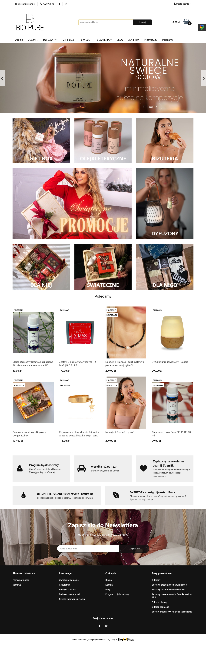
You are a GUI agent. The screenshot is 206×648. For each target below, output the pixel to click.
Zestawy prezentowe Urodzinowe (168, 589)
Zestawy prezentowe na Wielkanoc (169, 585)
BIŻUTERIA (104, 39)
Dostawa (17, 585)
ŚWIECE (86, 39)
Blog (107, 589)
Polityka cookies (67, 589)
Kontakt (109, 585)
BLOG (120, 39)
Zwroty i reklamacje (69, 580)
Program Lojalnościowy (117, 594)
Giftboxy (156, 580)
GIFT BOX (69, 39)
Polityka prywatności (69, 594)
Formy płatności (21, 580)
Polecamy (167, 39)
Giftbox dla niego (160, 607)
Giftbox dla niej (159, 602)
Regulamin (64, 585)
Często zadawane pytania (72, 599)
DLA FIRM (133, 39)
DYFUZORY (50, 39)
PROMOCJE (150, 39)
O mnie (19, 39)
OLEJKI (33, 39)
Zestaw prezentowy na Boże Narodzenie (172, 611)
